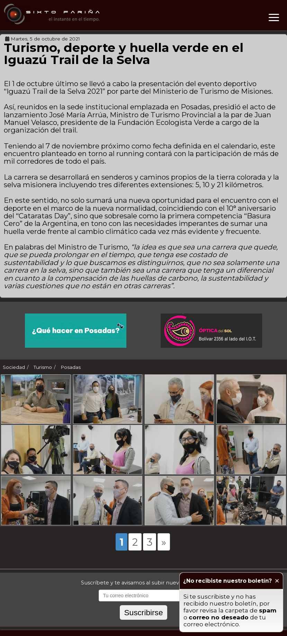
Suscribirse (143, 612)
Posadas (71, 367)
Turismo (43, 367)
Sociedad (14, 367)
